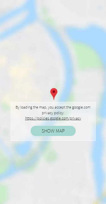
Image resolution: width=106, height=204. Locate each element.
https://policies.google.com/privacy (53, 118)
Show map (53, 131)
